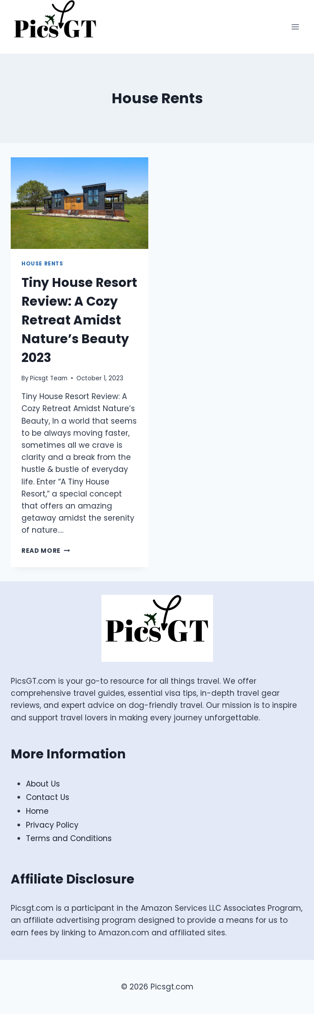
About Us (43, 783)
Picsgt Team (48, 378)
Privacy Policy (52, 825)
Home (37, 811)
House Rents (42, 263)
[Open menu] (295, 27)
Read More (45, 551)
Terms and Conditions (69, 838)
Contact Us (47, 797)
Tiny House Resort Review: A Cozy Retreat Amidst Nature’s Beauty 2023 (79, 320)
